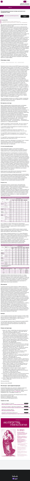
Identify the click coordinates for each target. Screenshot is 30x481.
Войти (10, 7)
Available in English (25, 16)
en (27, 1)
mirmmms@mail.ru (17, 391)
